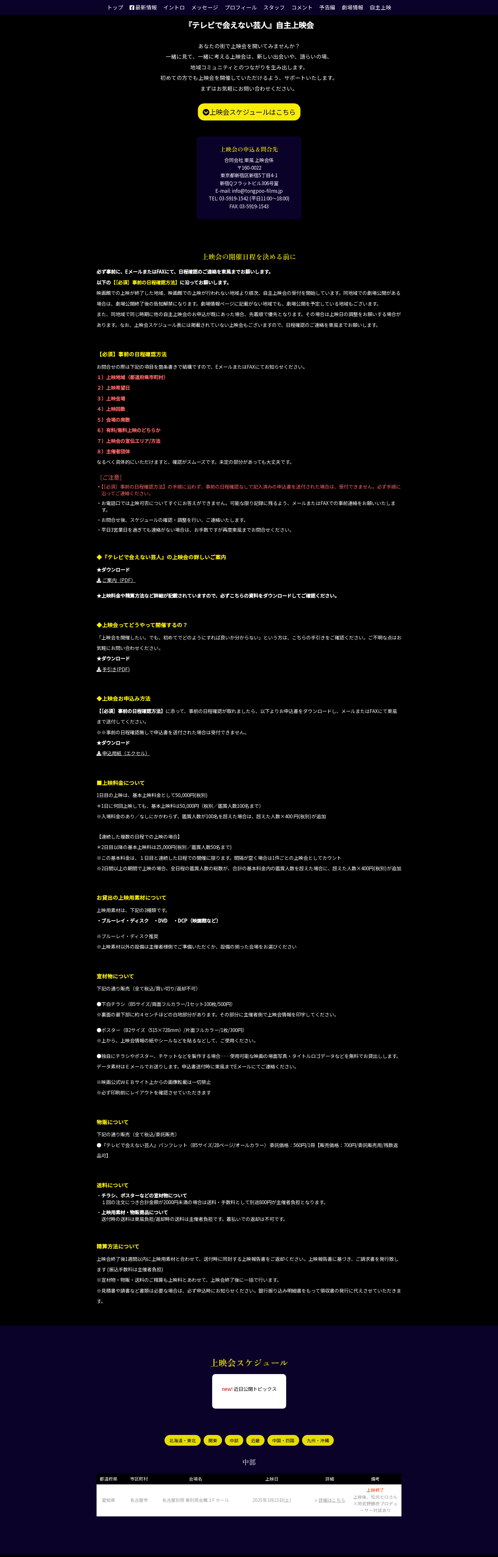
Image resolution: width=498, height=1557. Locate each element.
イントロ (181, 7)
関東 (211, 1441)
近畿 (255, 1441)
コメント (296, 7)
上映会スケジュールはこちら (249, 112)
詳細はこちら (332, 1503)
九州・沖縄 (321, 1441)
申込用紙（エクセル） (126, 752)
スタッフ (271, 7)
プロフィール (241, 7)
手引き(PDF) (116, 668)
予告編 (320, 7)
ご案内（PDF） (119, 579)
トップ (127, 7)
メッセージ (209, 7)
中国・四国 (284, 1441)
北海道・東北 (180, 1441)
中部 (233, 1441)
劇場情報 (343, 7)
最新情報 (153, 7)
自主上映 (368, 7)
